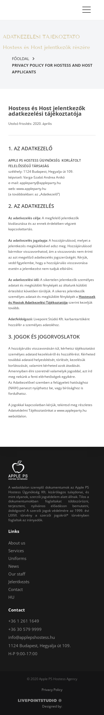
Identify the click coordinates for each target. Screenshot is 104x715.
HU (11, 597)
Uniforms (17, 558)
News (13, 566)
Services (16, 550)
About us (16, 543)
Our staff (16, 574)
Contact (15, 589)
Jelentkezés (18, 581)
